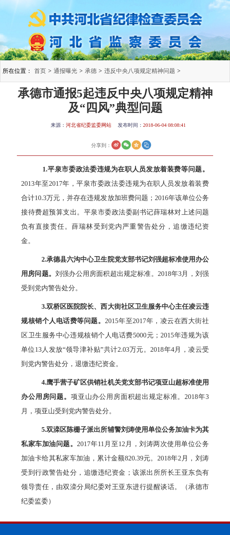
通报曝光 (65, 71)
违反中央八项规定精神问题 (139, 71)
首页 (40, 71)
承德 (91, 71)
